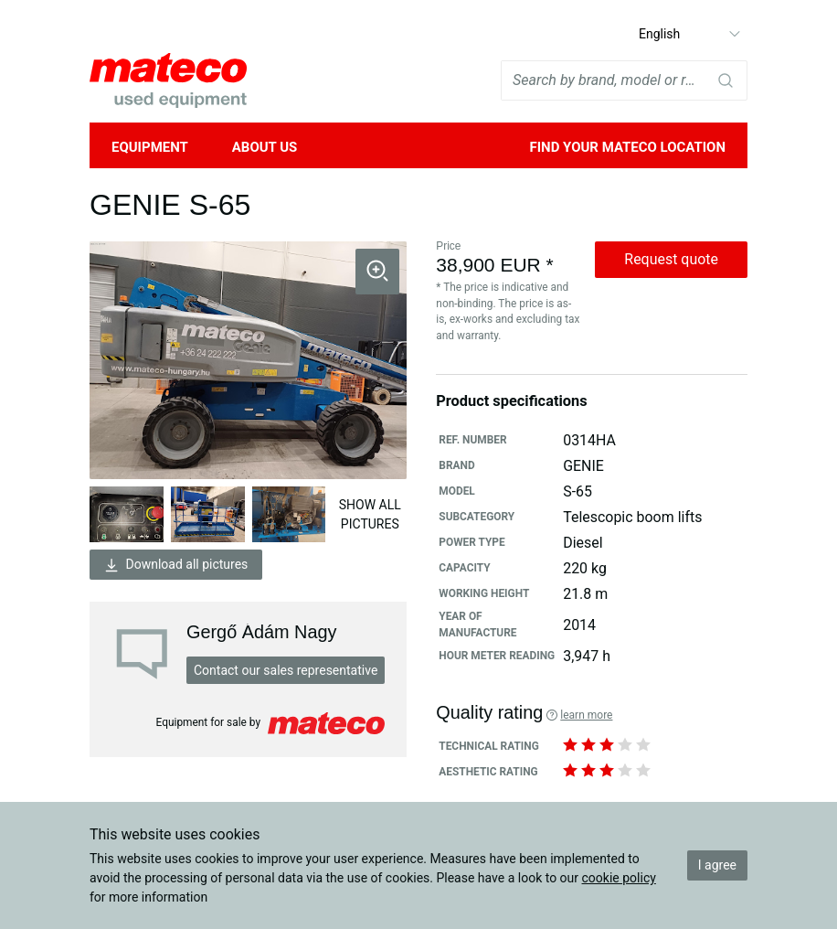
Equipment (149, 147)
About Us (265, 147)
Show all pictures (370, 514)
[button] (377, 271)
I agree (717, 865)
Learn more (586, 715)
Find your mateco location (627, 147)
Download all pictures (176, 564)
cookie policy (619, 877)
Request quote (671, 259)
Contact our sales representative (285, 670)
